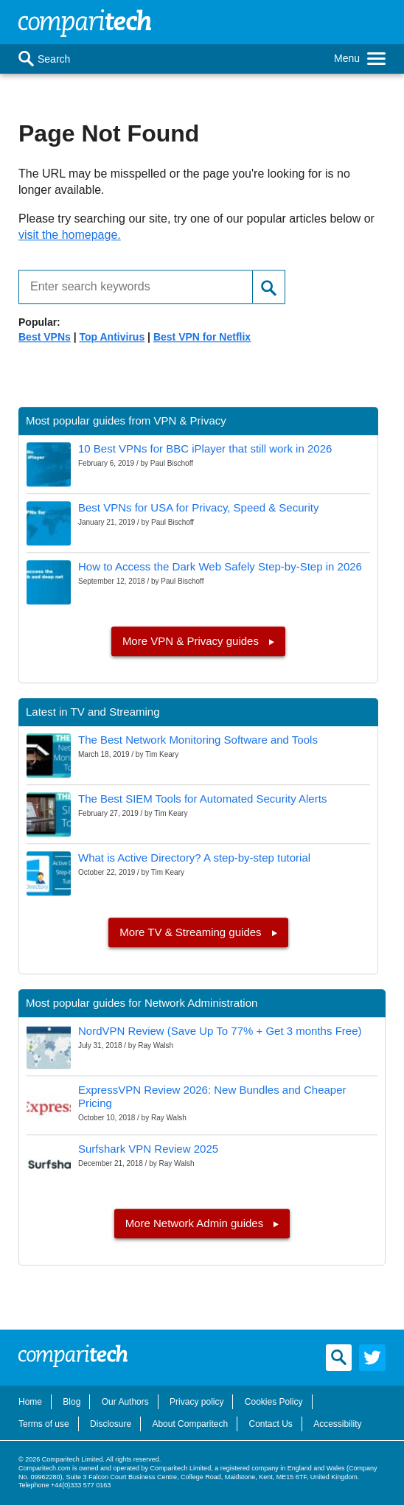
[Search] (26, 59)
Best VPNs (44, 337)
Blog (71, 1402)
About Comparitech (190, 1424)
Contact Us (270, 1424)
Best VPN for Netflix (202, 337)
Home (30, 1402)
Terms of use (43, 1424)
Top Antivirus (112, 337)
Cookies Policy (274, 1402)
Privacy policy (196, 1402)
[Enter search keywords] (129, 287)
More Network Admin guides (196, 1223)
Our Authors (125, 1402)
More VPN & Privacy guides (192, 641)
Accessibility (337, 1424)
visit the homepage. (69, 234)
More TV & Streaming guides (191, 932)
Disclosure (110, 1424)
